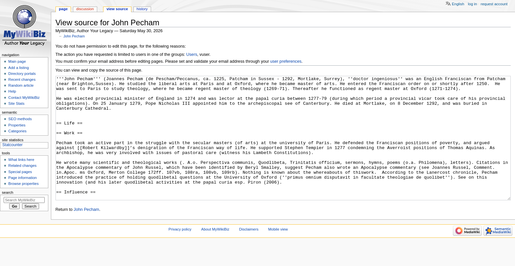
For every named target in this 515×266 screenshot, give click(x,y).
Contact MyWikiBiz (23, 98)
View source (117, 9)
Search (7, 192)
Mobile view (278, 254)
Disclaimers (248, 254)
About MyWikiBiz (215, 254)
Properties (16, 125)
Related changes (22, 165)
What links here (21, 160)
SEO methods (20, 119)
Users (191, 54)
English (458, 4)
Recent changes (21, 79)
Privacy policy (179, 254)
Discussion (85, 9)
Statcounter (12, 145)
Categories (17, 131)
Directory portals (21, 74)
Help (12, 91)
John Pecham (74, 36)
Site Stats (16, 103)
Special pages (20, 172)
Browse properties (23, 184)
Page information (22, 178)
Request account (494, 4)
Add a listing (18, 68)
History (142, 9)
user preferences (286, 61)
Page (63, 9)
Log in (472, 4)
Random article (21, 85)
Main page (17, 61)
